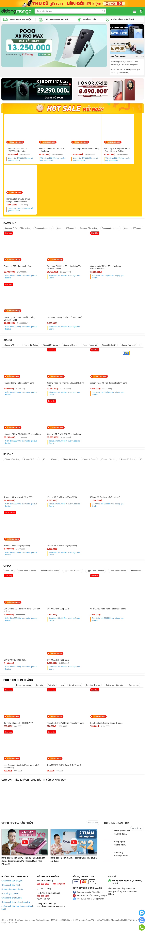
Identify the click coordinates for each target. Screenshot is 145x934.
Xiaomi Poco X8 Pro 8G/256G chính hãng (88, 385)
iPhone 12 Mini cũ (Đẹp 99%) (123, 501)
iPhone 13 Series (89, 463)
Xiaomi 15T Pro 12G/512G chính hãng (18, 436)
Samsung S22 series (132, 229)
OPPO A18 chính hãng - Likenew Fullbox (89, 613)
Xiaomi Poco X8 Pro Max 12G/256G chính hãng (17, 150)
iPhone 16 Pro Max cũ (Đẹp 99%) (18, 501)
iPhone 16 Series (31, 463)
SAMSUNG (9, 224)
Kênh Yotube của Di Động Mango (92, 902)
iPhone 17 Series (12, 463)
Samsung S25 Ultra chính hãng (88, 149)
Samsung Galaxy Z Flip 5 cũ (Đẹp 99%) (19, 320)
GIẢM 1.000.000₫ (16, 143)
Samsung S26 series (43, 229)
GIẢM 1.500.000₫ (50, 143)
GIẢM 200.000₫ (13, 657)
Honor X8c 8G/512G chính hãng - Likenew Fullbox (21, 202)
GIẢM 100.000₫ (13, 720)
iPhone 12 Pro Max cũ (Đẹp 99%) (54, 501)
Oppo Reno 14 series (50, 575)
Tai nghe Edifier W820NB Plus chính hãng (52, 728)
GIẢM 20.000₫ (12, 765)
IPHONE (8, 458)
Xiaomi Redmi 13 (128, 346)
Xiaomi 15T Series (50, 346)
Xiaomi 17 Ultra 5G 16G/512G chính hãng (53, 150)
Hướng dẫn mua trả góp (12, 896)
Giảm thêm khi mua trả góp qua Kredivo (22, 160)
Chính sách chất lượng (11, 904)
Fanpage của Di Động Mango (90, 899)
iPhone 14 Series (70, 463)
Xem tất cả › (134, 689)
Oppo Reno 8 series (118, 575)
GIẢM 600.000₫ (13, 378)
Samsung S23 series (110, 229)
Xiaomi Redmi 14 (109, 346)
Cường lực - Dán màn (114, 689)
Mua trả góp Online (9, 900)
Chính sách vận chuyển (11, 887)
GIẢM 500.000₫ (48, 261)
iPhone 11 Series (128, 463)
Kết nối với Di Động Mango (87, 894)
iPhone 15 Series (50, 463)
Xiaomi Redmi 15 (90, 346)
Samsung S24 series (88, 229)
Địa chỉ (112, 883)
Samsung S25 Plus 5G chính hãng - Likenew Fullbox (90, 268)
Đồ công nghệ (75, 689)
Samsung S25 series (65, 229)
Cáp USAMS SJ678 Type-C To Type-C (17, 772)
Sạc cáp (39, 689)
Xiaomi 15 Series (31, 346)
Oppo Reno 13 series (72, 575)
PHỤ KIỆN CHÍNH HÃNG (18, 683)
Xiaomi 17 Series (11, 346)
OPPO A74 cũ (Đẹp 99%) (50, 612)
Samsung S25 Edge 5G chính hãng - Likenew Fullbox (122, 150)
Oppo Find (9, 575)
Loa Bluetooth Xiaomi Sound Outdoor (87, 728)
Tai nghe (51, 689)
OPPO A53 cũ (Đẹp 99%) (121, 612)
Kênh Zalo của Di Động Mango (90, 905)
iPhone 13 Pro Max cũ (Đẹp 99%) (89, 501)
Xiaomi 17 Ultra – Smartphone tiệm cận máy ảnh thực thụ (125, 70)
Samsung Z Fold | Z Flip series (17, 229)
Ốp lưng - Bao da (93, 689)
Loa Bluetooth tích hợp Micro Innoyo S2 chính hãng (123, 728)
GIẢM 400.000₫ (15, 194)
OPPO (7, 569)
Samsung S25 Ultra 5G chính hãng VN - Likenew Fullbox (54, 268)
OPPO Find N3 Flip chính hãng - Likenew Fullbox (18, 613)
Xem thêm (139, 56)
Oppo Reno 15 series (27, 575)
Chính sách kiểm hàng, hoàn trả (15, 908)
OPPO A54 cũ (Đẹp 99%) (15, 664)
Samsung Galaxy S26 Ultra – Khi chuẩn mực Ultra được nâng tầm (124, 63)
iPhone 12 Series (109, 463)
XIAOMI (7, 341)
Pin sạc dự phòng (23, 689)
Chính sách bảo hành (10, 891)
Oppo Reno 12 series (95, 575)
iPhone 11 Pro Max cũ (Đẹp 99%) (18, 549)
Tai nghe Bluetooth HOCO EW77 (18, 727)
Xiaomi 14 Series (70, 346)
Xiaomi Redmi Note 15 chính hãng (19, 384)
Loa (62, 689)
